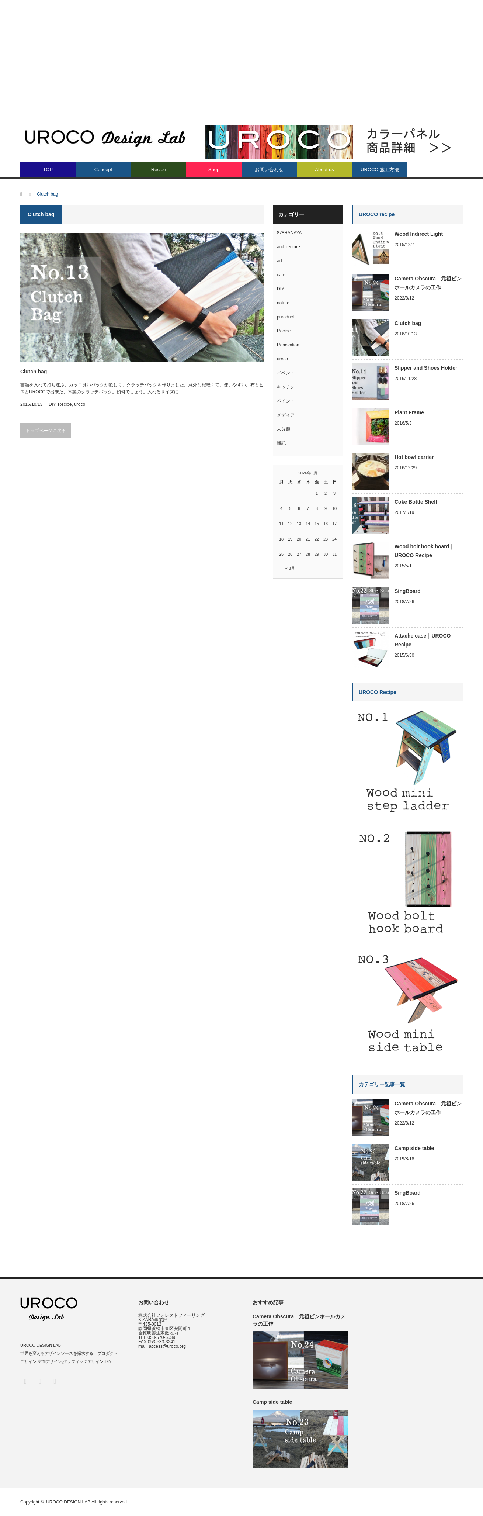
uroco (79, 404)
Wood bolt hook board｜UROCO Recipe (424, 550)
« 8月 (290, 568)
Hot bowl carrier (414, 457)
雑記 (281, 443)
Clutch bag (33, 371)
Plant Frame (409, 412)
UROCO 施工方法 (380, 169)
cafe (281, 274)
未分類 (283, 429)
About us (324, 169)
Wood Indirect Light (419, 234)
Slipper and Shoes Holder (426, 368)
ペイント (286, 401)
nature (283, 302)
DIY (52, 404)
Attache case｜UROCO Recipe (423, 640)
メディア (286, 415)
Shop (213, 169)
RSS (54, 1381)
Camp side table (414, 1148)
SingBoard (408, 591)
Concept (103, 169)
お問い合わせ (269, 169)
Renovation (288, 345)
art (279, 260)
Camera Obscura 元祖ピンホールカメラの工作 (428, 283)
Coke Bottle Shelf (416, 502)
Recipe (158, 169)
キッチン (286, 387)
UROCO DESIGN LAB (68, 1502)
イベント (286, 373)
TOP (48, 169)
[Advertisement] (241, 55)
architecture (288, 246)
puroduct (285, 317)
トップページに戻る (46, 430)
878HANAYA (289, 232)
